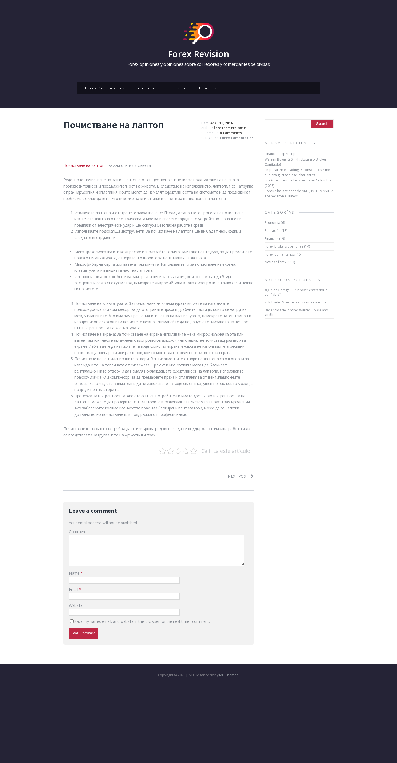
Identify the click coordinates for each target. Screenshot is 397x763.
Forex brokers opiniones (284, 246)
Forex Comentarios (105, 88)
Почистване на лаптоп (83, 165)
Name (75, 573)
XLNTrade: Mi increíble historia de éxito (295, 302)
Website (76, 605)
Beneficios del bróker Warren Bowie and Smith (296, 312)
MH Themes (228, 674)
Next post (241, 476)
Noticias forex (275, 262)
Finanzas (208, 88)
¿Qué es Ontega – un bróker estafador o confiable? (296, 292)
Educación (146, 88)
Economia (178, 88)
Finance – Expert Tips (281, 153)
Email (74, 589)
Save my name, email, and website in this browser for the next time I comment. (142, 621)
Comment (77, 531)
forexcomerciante (230, 128)
